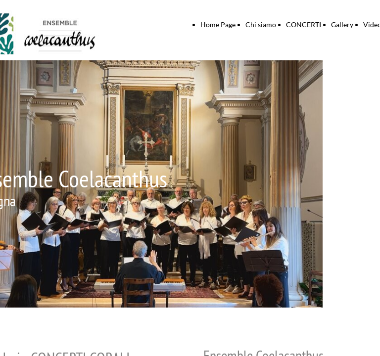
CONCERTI (303, 24)
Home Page (218, 24)
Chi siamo (260, 24)
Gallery (342, 24)
